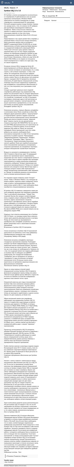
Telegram (47, 20)
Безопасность (59, 11)
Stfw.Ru (5, 2)
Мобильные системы (10, 452)
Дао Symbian (9, 462)
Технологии (50, 11)
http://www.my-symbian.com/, (28, 397)
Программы (62, 10)
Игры (44, 11)
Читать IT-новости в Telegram (17, 456)
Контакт (53, 20)
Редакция (11, 465)
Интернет (45, 10)
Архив (16, 465)
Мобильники (54, 10)
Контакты (6, 465)
